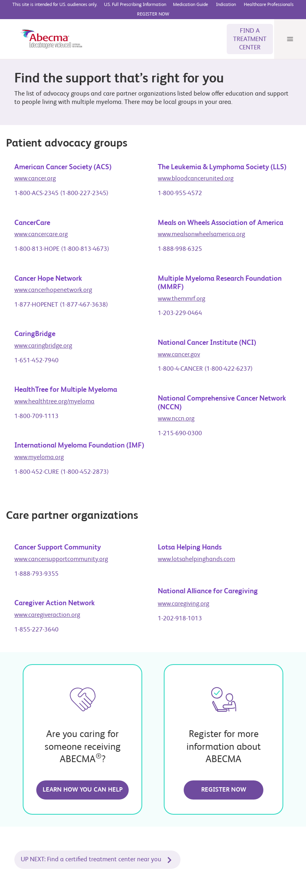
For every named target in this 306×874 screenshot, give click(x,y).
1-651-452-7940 (36, 354)
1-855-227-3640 (36, 623)
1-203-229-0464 (180, 306)
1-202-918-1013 (180, 612)
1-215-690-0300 (180, 427)
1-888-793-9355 (36, 567)
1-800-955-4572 (180, 187)
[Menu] (290, 31)
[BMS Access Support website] (226, 5)
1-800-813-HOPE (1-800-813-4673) (61, 242)
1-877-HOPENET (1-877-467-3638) (61, 298)
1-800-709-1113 (36, 410)
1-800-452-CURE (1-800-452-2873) (61, 465)
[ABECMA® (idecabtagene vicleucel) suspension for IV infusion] (44, 32)
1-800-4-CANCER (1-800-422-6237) (205, 362)
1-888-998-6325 (180, 242)
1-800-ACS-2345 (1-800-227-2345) (61, 187)
